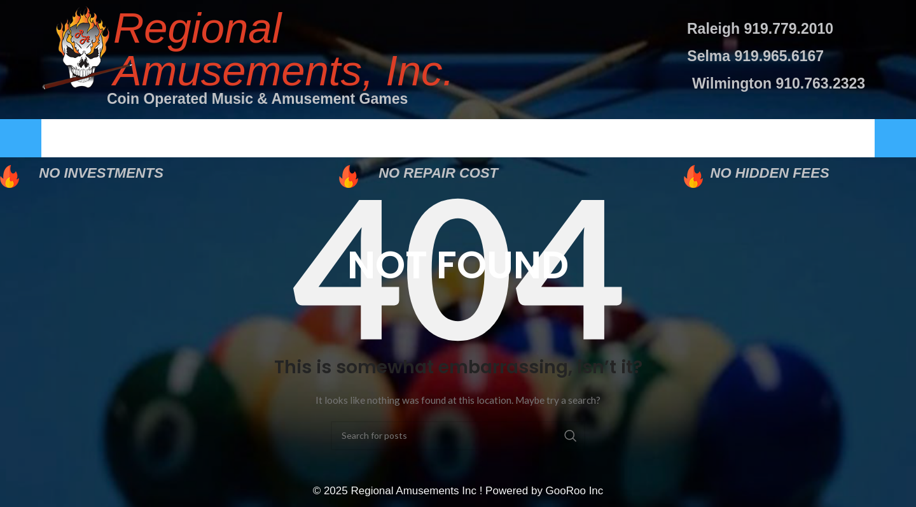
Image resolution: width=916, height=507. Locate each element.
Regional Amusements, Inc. (283, 49)
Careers (605, 138)
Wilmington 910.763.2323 (778, 83)
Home (112, 138)
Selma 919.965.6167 (755, 56)
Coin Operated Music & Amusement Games (257, 98)
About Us (270, 138)
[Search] (458, 437)
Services (441, 138)
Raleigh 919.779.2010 (760, 28)
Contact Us (780, 138)
